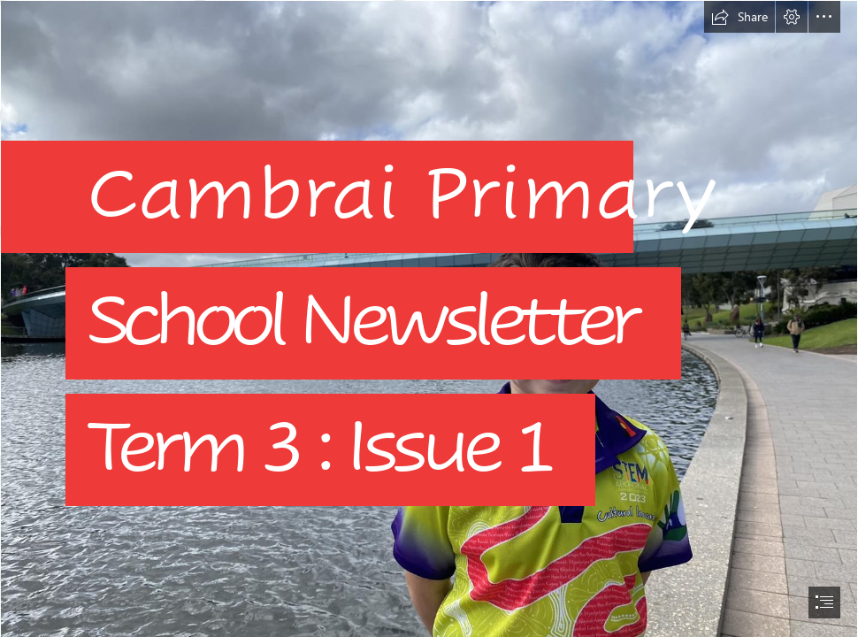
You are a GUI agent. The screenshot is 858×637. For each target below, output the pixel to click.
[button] (739, 17)
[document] (429, 318)
